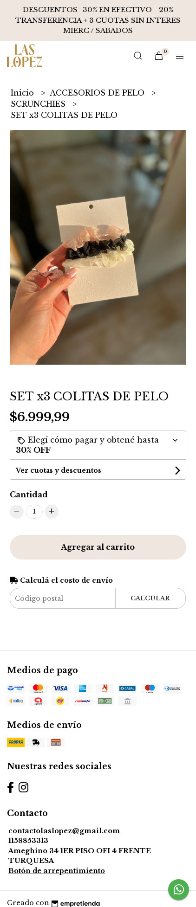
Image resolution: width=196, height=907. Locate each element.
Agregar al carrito (98, 547)
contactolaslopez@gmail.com (64, 831)
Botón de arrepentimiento (56, 871)
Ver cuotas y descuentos (58, 470)
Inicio (23, 92)
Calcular (150, 598)
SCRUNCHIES (39, 104)
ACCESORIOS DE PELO (98, 92)
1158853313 (28, 840)
